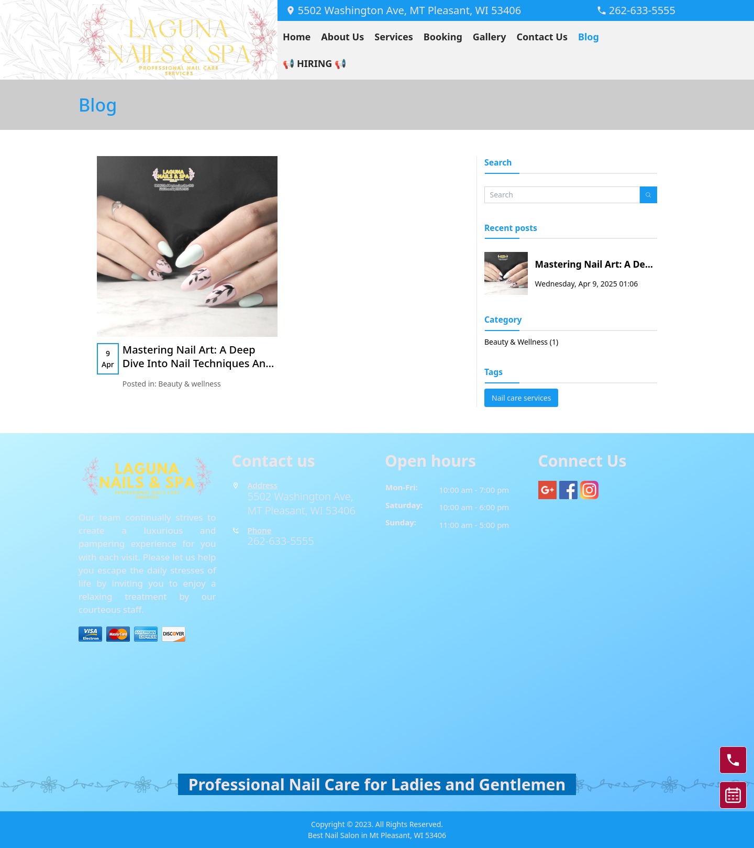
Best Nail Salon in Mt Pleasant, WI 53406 (377, 835)
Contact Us (542, 36)
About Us (342, 36)
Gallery (489, 36)
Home (297, 36)
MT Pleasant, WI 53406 (302, 510)
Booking (443, 36)
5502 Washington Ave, (302, 496)
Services (393, 36)
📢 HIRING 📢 (314, 63)
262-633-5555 (281, 541)
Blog (588, 36)
